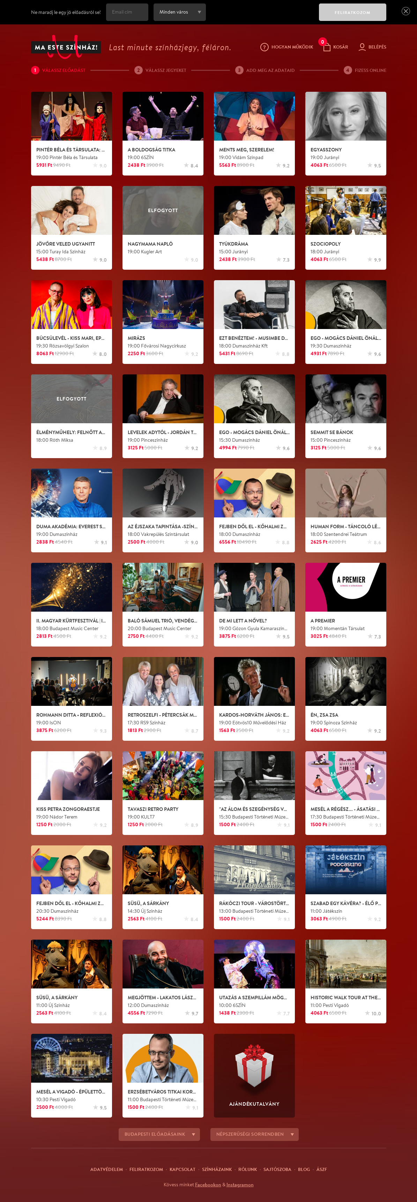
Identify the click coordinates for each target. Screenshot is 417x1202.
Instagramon (240, 1184)
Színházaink (217, 1169)
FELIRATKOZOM (353, 12)
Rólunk (247, 1169)
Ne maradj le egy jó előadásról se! (66, 12)
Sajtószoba (277, 1169)
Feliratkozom (146, 1169)
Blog (304, 1169)
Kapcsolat (182, 1169)
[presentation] (261, 17)
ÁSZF (322, 1169)
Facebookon (208, 1184)
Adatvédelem (106, 1169)
